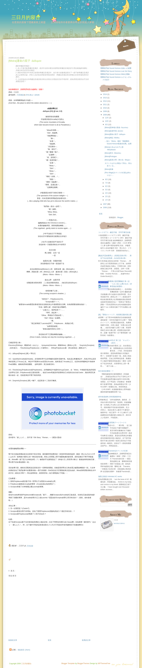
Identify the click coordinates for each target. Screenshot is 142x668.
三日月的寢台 (25, 17)
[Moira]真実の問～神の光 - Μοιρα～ (118, 160)
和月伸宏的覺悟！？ (106, 371)
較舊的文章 (86, 640)
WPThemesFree (104, 663)
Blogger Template (68, 663)
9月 (106, 125)
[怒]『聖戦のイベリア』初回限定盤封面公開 (115, 315)
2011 (105, 105)
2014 (105, 94)
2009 (105, 111)
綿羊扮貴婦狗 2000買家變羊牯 (109, 397)
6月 (106, 186)
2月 (106, 196)
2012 (105, 101)
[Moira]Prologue (111, 156)
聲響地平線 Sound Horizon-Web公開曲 (115, 74)
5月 (106, 190)
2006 (105, 208)
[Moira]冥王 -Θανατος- (113, 153)
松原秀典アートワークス (117, 423)
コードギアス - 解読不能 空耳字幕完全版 (114, 232)
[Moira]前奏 (109, 169)
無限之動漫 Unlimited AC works (110, 476)
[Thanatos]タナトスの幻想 (118, 451)
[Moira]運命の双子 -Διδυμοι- (25, 60)
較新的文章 (12, 640)
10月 (107, 121)
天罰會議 (20, 95)
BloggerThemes (83, 663)
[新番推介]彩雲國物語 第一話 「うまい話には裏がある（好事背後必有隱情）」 (120, 283)
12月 (107, 118)
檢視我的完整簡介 (119, 523)
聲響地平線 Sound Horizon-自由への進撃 (115, 68)
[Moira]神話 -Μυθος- (112, 138)
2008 (105, 115)
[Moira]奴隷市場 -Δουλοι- (114, 131)
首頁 (49, 640)
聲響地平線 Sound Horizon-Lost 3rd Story (116, 71)
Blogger (120, 217)
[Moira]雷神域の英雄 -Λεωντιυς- (117, 128)
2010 (105, 108)
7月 (106, 183)
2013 (105, 98)
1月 (106, 200)
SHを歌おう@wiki (33, 95)
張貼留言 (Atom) (24, 650)
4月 (106, 193)
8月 (106, 179)
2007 (105, 204)
